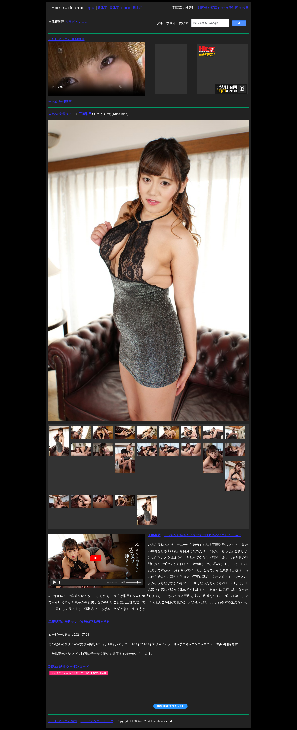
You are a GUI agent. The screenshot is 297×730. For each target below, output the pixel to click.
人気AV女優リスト (61, 114)
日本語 (137, 7)
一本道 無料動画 (60, 101)
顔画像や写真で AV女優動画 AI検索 (223, 7)
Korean (126, 7)
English (90, 7)
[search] (210, 23)
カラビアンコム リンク (97, 721)
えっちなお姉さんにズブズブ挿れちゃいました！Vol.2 (202, 535)
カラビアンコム (76, 21)
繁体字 (102, 7)
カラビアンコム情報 (62, 721)
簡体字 (114, 7)
